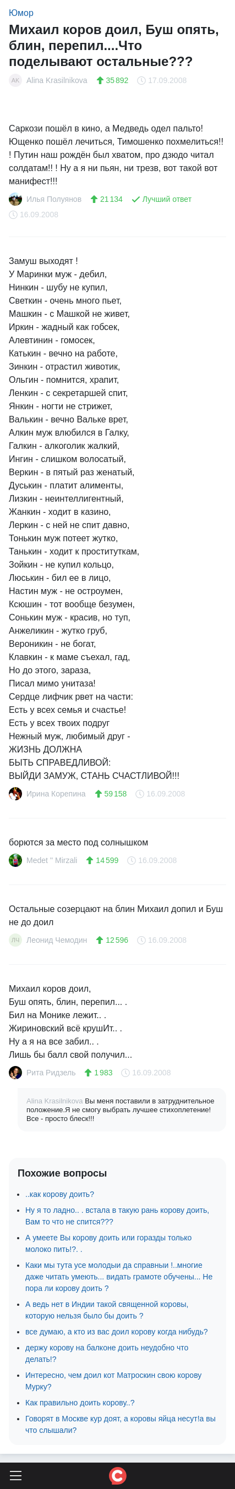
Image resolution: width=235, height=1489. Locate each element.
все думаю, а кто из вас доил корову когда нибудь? (116, 1331)
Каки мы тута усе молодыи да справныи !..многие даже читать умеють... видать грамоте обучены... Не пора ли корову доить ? (118, 1277)
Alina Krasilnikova (55, 1101)
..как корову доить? (59, 1194)
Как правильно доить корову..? (80, 1402)
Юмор (21, 13)
